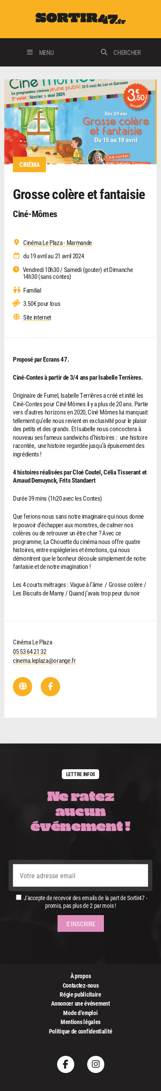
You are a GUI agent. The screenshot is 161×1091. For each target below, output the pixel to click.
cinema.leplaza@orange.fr (44, 660)
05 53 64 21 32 (29, 651)
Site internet (37, 317)
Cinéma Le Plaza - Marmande (57, 242)
